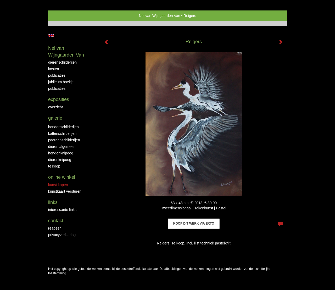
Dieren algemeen (61, 146)
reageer (54, 228)
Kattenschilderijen (62, 133)
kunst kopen (58, 185)
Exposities (58, 99)
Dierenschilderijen (62, 62)
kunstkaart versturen (64, 191)
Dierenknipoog (59, 160)
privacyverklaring (62, 235)
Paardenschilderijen (64, 140)
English (51, 35)
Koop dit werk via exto (193, 223)
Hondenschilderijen (63, 127)
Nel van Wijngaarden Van (159, 16)
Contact (55, 220)
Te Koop (54, 166)
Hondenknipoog (60, 153)
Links (53, 202)
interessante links (62, 210)
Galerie (55, 118)
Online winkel (61, 177)
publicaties (56, 88)
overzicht (55, 107)
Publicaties (56, 75)
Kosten (53, 69)
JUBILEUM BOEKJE (61, 82)
